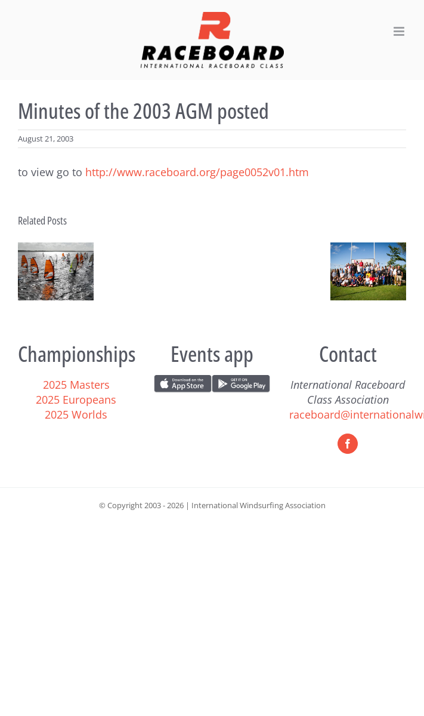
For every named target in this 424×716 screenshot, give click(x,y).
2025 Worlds (76, 414)
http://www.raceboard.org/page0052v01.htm (197, 172)
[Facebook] (348, 444)
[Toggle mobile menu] (400, 31)
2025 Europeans (76, 399)
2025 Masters (76, 384)
